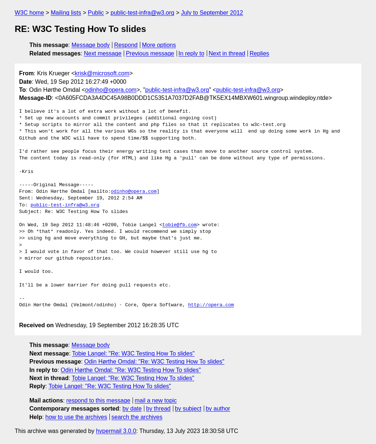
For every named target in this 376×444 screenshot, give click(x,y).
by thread (158, 408)
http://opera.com (211, 305)
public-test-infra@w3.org (142, 13)
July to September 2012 (212, 13)
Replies (259, 53)
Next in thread (227, 53)
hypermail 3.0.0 (116, 431)
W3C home (29, 13)
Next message (103, 53)
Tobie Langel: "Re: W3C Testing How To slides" (133, 353)
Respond (126, 45)
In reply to (191, 53)
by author (218, 408)
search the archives (137, 417)
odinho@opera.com (111, 90)
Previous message (150, 53)
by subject (188, 408)
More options (159, 45)
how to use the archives (76, 417)
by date (131, 408)
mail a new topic (156, 400)
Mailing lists (66, 13)
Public (96, 13)
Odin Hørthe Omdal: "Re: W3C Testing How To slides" (154, 361)
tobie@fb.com (179, 225)
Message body (91, 45)
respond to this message (98, 400)
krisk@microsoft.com (102, 73)
